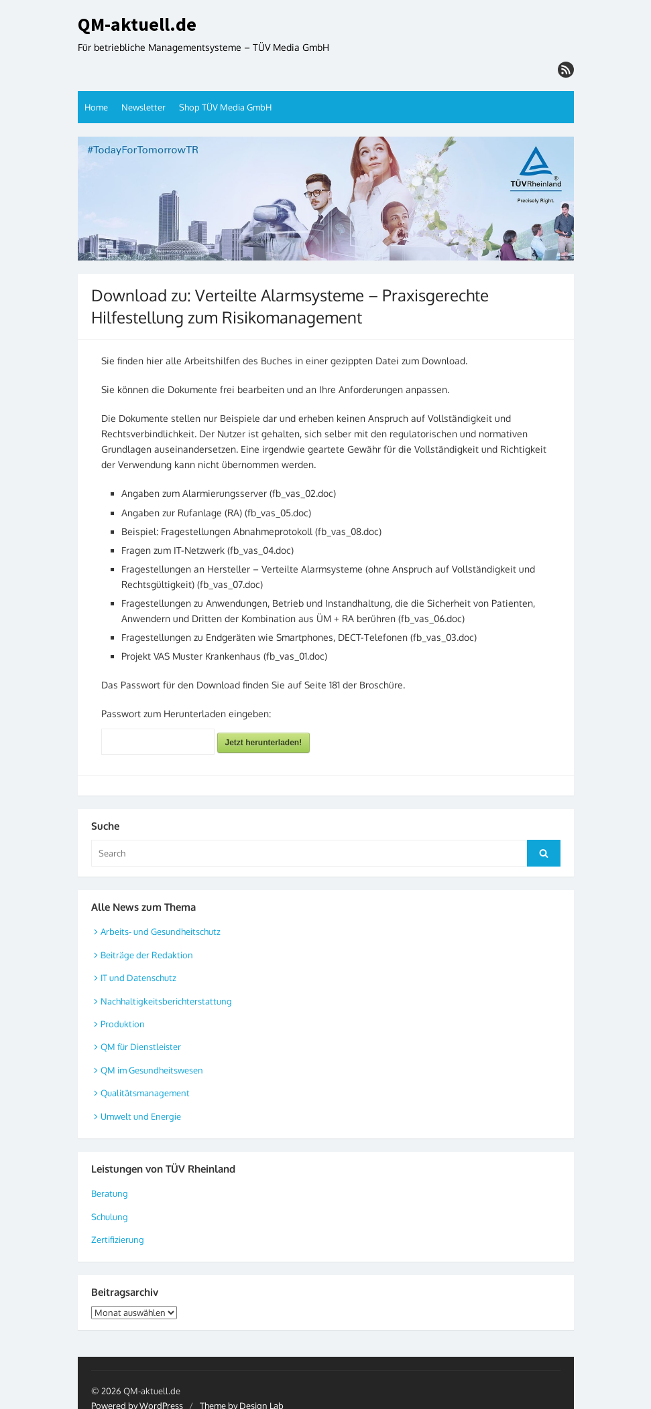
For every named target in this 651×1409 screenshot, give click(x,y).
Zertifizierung (117, 1239)
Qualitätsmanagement (145, 1093)
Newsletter (143, 107)
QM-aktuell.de (137, 24)
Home (96, 107)
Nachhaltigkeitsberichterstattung (166, 1001)
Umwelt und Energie (141, 1116)
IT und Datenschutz (138, 977)
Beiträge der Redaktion (147, 955)
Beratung (109, 1193)
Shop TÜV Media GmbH (225, 107)
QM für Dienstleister (141, 1046)
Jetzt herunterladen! (263, 742)
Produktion (123, 1024)
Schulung (109, 1216)
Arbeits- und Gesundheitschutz (161, 931)
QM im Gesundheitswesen (152, 1070)
